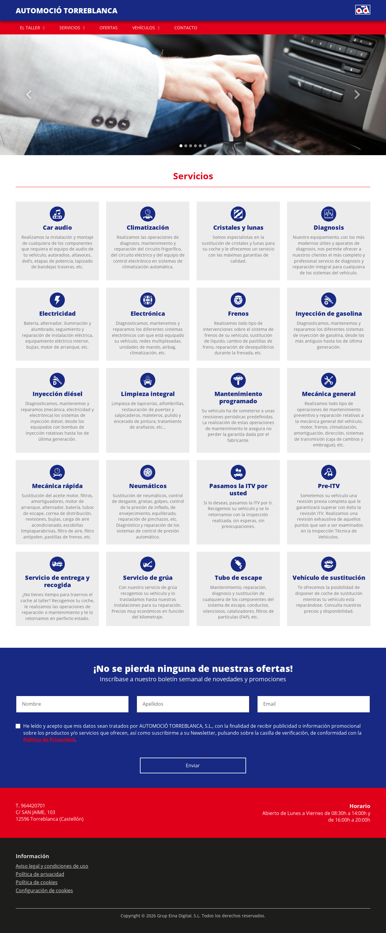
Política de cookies (37, 882)
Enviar (193, 765)
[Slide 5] (205, 145)
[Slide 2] (190, 145)
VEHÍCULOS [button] (143, 27)
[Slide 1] (185, 145)
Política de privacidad (40, 874)
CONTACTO (185, 27)
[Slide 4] (200, 145)
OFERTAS (109, 27)
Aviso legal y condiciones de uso (52, 866)
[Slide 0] (180, 145)
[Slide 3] (195, 145)
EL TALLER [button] (30, 27)
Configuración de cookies (44, 890)
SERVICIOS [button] (69, 27)
